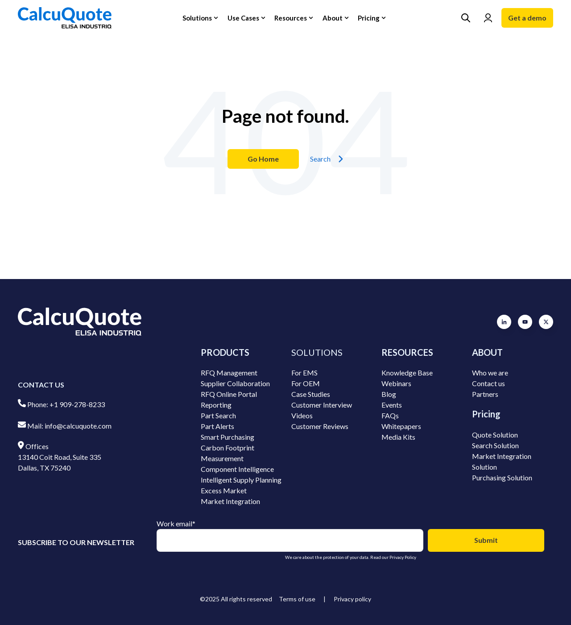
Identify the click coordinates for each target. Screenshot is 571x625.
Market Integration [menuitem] (230, 501)
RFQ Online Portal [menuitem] (229, 394)
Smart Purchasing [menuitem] (227, 437)
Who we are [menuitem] (490, 372)
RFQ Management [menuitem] (229, 372)
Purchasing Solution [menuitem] (502, 477)
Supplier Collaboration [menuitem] (235, 383)
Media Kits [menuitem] (398, 437)
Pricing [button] (369, 18)
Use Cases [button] (243, 18)
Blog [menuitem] (388, 394)
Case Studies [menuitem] (310, 394)
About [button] (333, 18)
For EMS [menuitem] (304, 372)
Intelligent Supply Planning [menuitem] (241, 479)
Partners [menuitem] (485, 394)
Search (326, 158)
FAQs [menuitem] (390, 415)
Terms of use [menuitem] (297, 599)
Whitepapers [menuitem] (401, 426)
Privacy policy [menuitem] (352, 599)
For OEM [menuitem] (305, 383)
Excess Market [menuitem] (224, 490)
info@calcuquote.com (78, 425)
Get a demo (527, 17)
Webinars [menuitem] (396, 383)
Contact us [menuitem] (488, 383)
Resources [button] (290, 18)
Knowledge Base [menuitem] (407, 372)
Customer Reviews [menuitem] (319, 426)
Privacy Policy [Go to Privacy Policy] (402, 557)
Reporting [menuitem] (216, 404)
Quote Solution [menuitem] (495, 434)
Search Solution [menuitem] (495, 445)
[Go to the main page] (65, 18)
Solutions (197, 18)
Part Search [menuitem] (218, 415)
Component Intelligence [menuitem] (237, 469)
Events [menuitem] (391, 404)
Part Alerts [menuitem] (217, 426)
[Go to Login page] (488, 18)
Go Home (263, 158)
